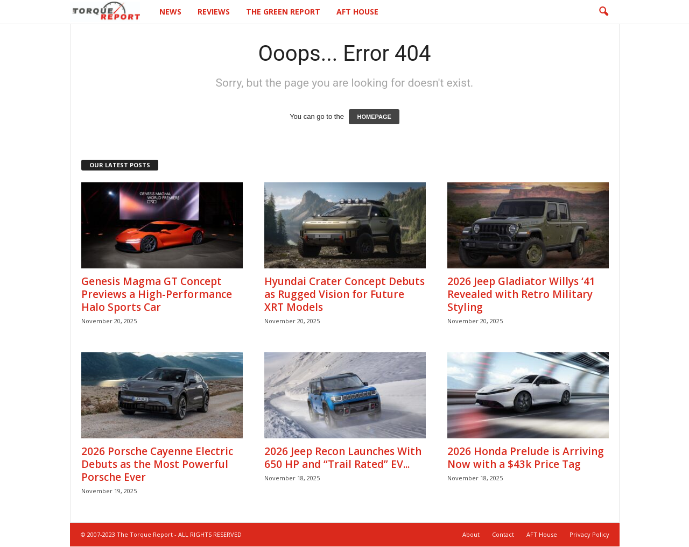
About (471, 535)
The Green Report (283, 11)
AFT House (357, 11)
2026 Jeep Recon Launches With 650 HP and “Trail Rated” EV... (342, 458)
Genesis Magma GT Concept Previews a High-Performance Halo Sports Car (156, 295)
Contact (503, 535)
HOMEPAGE (374, 117)
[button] (603, 12)
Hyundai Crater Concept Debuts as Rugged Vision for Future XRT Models (344, 295)
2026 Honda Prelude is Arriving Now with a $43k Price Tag (525, 458)
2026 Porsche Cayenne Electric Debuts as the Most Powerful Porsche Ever (157, 465)
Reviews (214, 11)
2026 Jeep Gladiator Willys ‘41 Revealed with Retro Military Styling (521, 295)
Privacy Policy (589, 535)
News (170, 11)
